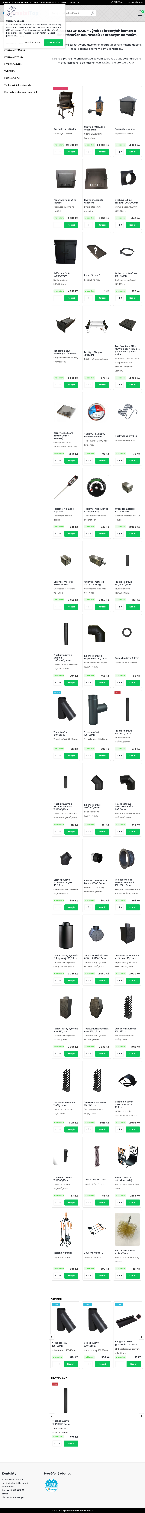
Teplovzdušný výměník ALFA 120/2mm (65, 1030)
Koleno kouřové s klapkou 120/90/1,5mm (96, 657)
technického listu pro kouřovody (114, 62)
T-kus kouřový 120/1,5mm (91, 733)
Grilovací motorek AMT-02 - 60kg (63, 583)
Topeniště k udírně (125, 129)
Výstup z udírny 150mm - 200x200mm (126, 201)
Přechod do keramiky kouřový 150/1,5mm (95, 882)
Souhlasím (53, 42)
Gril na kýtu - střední (64, 129)
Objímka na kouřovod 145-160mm (126, 274)
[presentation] (51, 1337)
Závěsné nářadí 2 (93, 1253)
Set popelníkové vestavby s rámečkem (65, 352)
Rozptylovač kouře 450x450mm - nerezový (63, 436)
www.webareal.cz (83, 1510)
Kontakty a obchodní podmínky (21, 92)
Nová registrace (135, 2)
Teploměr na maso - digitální (64, 510)
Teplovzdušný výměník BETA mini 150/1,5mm (96, 957)
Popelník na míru (93, 275)
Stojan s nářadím (62, 1253)
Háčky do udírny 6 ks (126, 436)
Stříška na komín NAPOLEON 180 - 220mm (124, 1104)
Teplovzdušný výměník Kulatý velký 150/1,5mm (65, 957)
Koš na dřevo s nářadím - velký (123, 1179)
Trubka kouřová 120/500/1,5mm (123, 583)
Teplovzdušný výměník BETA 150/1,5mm (96, 1030)
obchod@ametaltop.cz (13, 1497)
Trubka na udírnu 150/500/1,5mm (62, 1179)
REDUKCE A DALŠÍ (13, 64)
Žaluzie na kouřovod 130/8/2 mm (95, 1104)
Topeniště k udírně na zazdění (64, 201)
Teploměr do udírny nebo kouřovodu (94, 435)
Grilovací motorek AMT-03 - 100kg (94, 583)
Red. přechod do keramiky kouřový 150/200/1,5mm (124, 883)
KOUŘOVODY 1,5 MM (14, 50)
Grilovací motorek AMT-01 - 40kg (124, 510)
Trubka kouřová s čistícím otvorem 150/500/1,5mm (62, 807)
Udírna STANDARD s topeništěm (94, 128)
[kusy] (57, 152)
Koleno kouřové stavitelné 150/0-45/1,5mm (62, 883)
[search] (92, 14)
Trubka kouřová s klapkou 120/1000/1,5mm (62, 658)
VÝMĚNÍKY (9, 71)
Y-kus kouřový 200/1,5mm (91, 1344)
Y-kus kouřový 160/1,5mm (59, 1344)
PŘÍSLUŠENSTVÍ (12, 78)
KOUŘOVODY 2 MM (14, 57)
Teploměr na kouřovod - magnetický (96, 510)
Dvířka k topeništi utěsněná (93, 201)
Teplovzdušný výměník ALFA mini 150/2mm (127, 957)
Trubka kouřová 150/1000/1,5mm (123, 732)
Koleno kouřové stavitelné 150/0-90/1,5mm (124, 807)
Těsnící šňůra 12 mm (95, 1179)
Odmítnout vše (32, 42)
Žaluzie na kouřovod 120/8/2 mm (64, 1104)
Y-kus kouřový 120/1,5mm (61, 733)
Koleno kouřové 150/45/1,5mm (92, 806)
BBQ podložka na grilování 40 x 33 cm (126, 1343)
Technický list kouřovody (17, 85)
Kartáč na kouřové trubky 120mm (125, 1252)
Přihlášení (118, 2)
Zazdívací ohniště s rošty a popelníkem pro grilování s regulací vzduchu (127, 350)
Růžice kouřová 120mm (127, 658)
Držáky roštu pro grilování (93, 353)
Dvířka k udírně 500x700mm (61, 274)
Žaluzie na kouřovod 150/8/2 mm (126, 1030)
